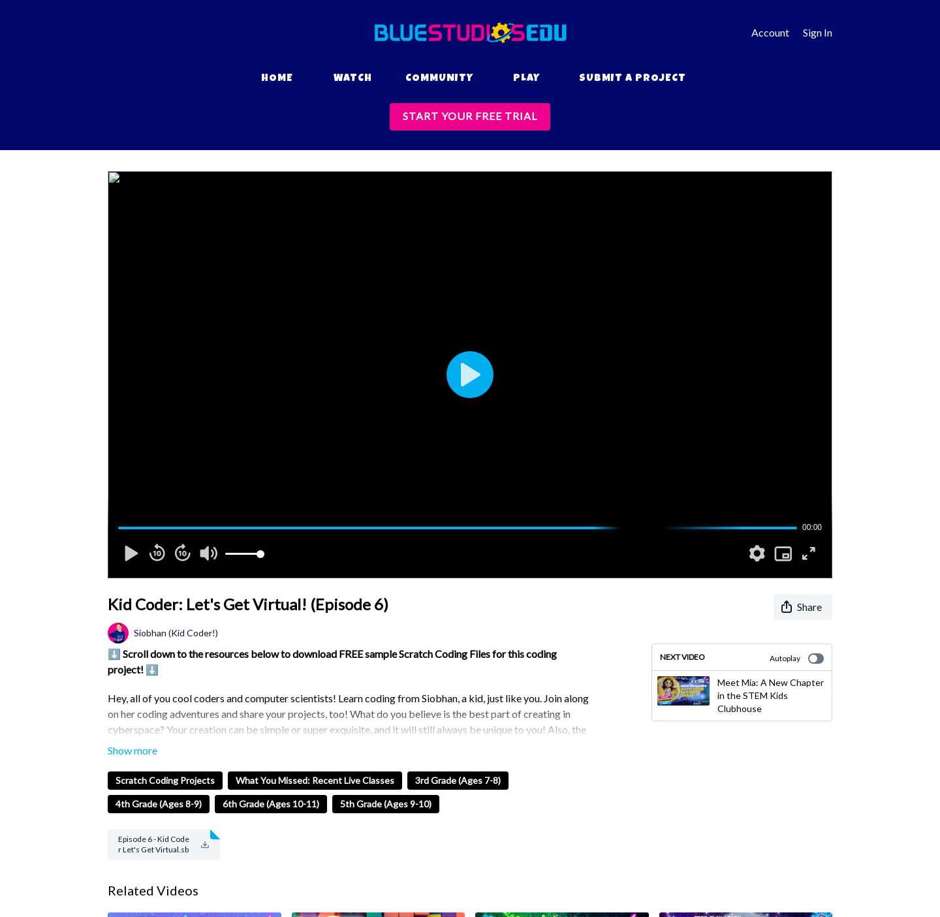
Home (277, 79)
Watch (353, 79)
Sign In (817, 32)
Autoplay (797, 658)
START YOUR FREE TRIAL (470, 116)
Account (770, 32)
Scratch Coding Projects (165, 780)
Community (439, 79)
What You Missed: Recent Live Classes (315, 780)
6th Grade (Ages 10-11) (271, 803)
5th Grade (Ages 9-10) (385, 803)
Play (526, 79)
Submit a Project (632, 79)
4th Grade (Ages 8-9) (159, 803)
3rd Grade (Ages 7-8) (458, 780)
